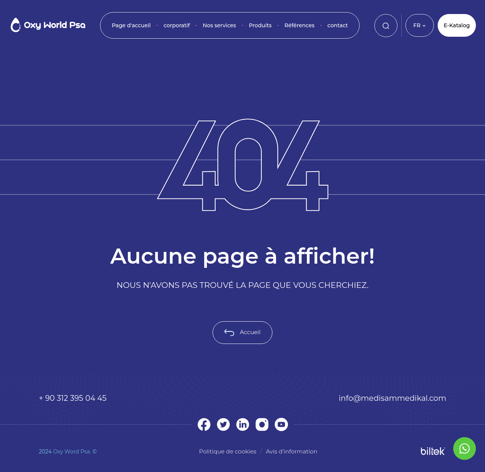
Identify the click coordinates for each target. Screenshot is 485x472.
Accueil (242, 332)
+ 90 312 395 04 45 (72, 398)
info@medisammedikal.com (392, 398)
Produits (260, 25)
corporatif (177, 25)
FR (419, 25)
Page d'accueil (131, 25)
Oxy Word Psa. (72, 451)
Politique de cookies (227, 451)
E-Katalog (457, 25)
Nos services (219, 25)
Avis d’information (292, 451)
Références (299, 25)
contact (337, 25)
